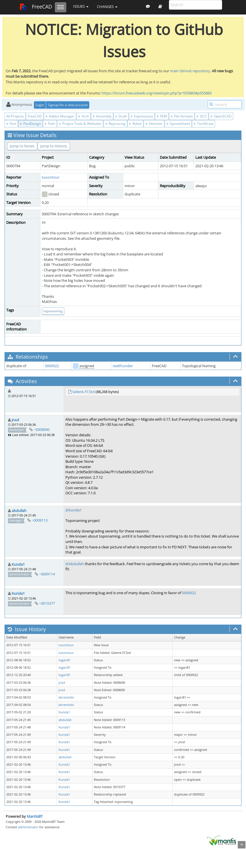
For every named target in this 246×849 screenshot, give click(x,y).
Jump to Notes (22, 145)
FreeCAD (35, 7)
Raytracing (115, 123)
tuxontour (50, 177)
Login (40, 104)
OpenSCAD (220, 116)
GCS (202, 116)
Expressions (142, 116)
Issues (80, 6)
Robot (135, 123)
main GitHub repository (190, 70)
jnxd (15, 419)
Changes (107, 6)
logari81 (65, 660)
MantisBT (35, 816)
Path (50, 123)
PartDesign (30, 123)
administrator (28, 827)
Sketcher (154, 123)
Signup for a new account (68, 104)
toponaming (53, 311)
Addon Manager (60, 116)
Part (11, 123)
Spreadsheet (178, 123)
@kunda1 (73, 510)
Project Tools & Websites (80, 123)
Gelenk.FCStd (83, 391)
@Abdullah (74, 563)
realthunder (123, 365)
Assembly (102, 116)
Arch (83, 116)
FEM (162, 116)
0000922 (52, 365)
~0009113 (39, 520)
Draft (121, 116)
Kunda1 (18, 564)
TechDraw (203, 123)
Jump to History (53, 145)
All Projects (15, 116)
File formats (182, 116)
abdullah (19, 510)
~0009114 (47, 574)
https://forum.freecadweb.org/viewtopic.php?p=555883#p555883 (157, 93)
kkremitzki (66, 697)
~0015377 (47, 603)
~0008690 (41, 429)
